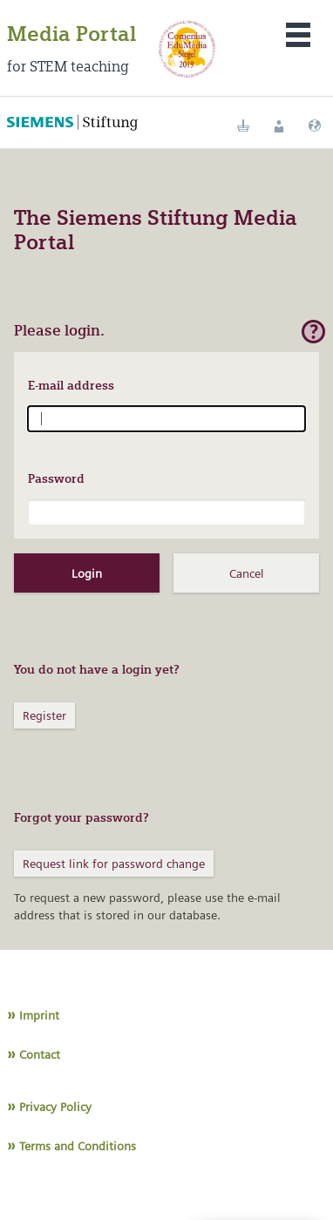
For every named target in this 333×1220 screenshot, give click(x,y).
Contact (39, 1054)
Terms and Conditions (77, 1146)
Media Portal (71, 33)
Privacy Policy (55, 1107)
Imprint (39, 1015)
